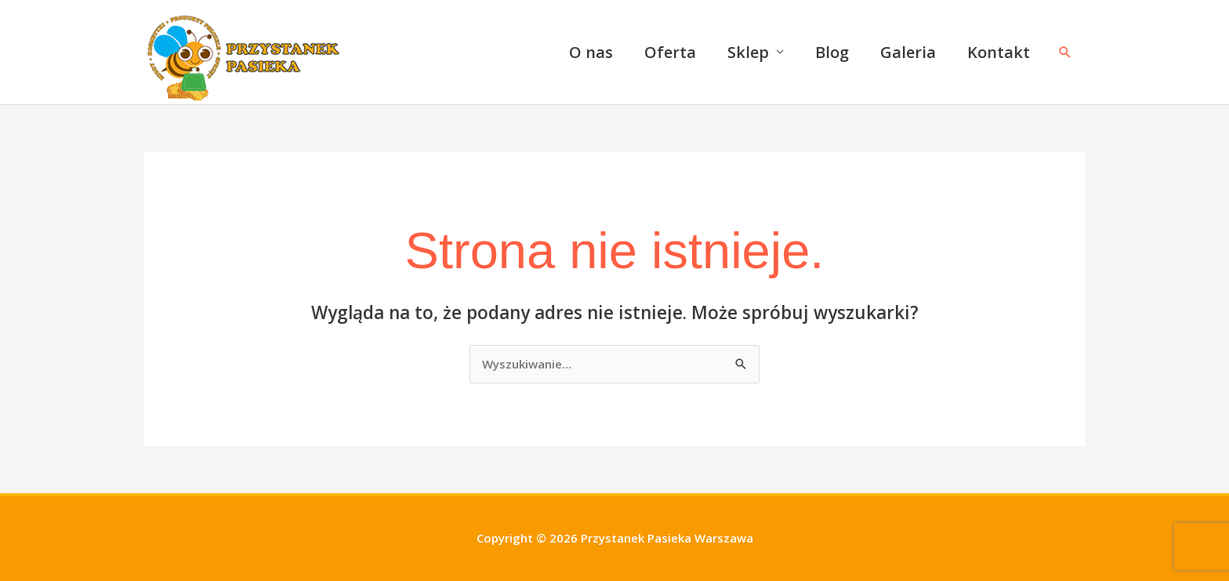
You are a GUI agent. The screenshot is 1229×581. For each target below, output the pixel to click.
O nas (591, 52)
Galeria (908, 52)
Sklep (748, 52)
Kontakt (998, 52)
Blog (832, 52)
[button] (1065, 52)
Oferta (670, 52)
